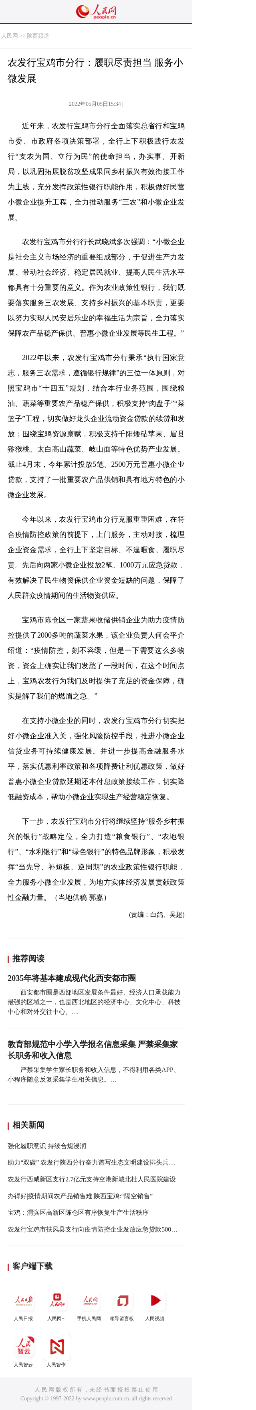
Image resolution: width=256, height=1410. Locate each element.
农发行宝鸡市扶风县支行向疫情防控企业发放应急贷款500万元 (96, 1229)
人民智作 (57, 1350)
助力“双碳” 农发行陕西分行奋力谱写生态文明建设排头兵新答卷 (98, 1162)
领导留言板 (123, 1303)
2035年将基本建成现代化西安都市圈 (72, 978)
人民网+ (57, 1303)
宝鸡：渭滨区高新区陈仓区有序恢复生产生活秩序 (78, 1212)
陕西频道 (38, 36)
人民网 (9, 36)
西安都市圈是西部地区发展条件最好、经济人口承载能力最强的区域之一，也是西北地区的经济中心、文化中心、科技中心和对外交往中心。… (94, 1002)
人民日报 (24, 1303)
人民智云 (24, 1350)
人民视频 (155, 1303)
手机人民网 (90, 1303)
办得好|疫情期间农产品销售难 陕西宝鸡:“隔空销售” (80, 1196)
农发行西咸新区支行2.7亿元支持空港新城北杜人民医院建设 (92, 1179)
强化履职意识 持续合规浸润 (47, 1146)
